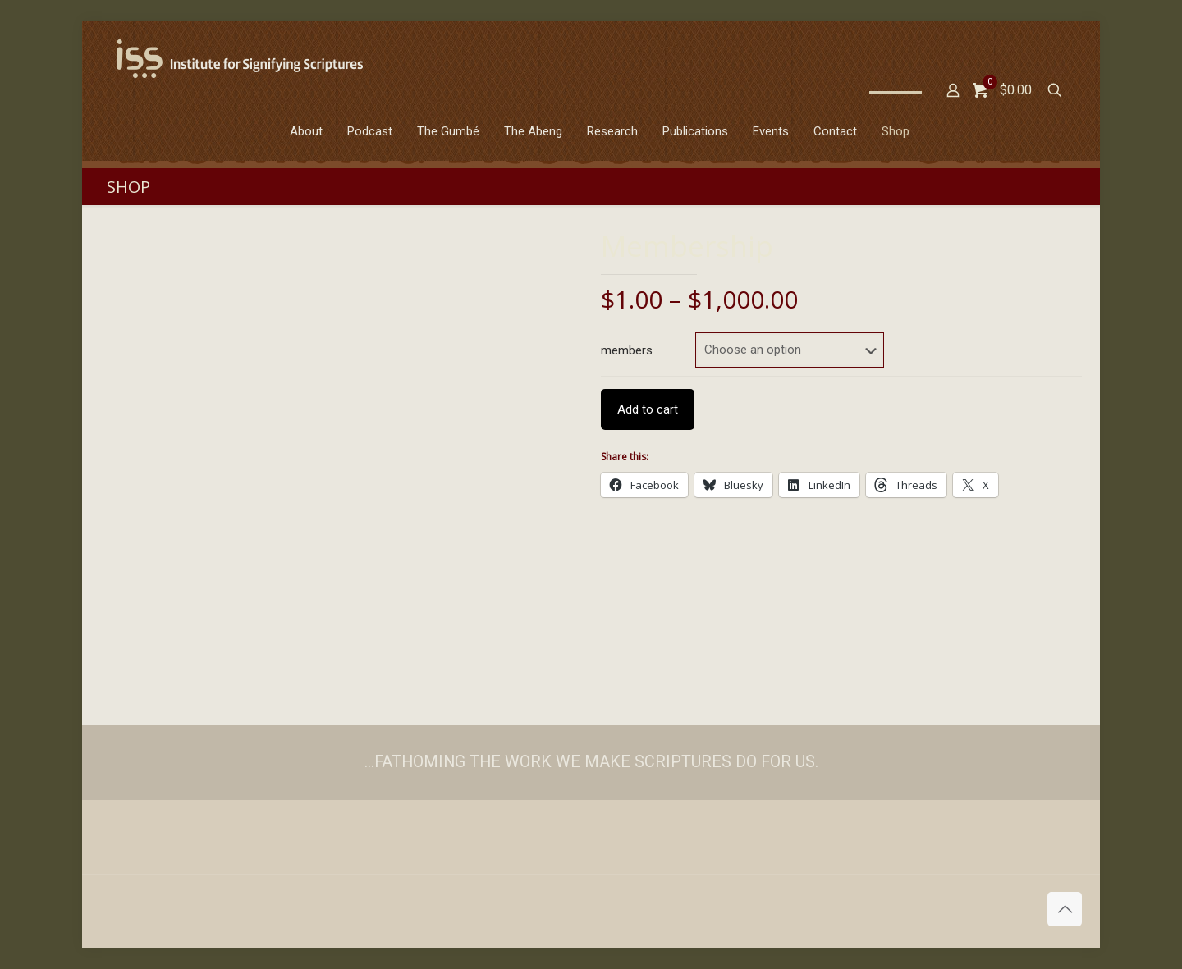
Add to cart (647, 409)
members (627, 350)
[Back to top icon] (1064, 909)
